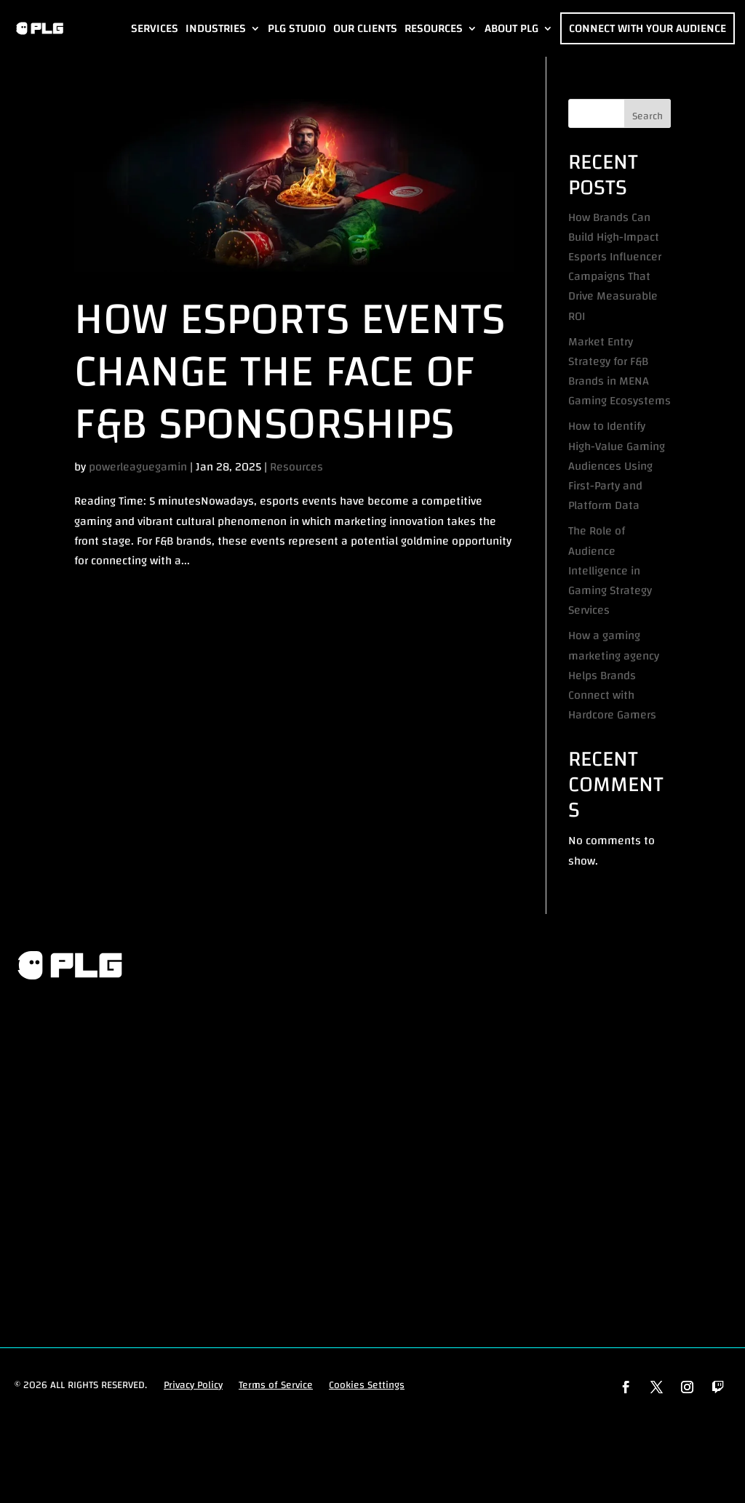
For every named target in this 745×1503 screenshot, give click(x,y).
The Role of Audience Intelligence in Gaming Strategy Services (610, 570)
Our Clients (365, 28)
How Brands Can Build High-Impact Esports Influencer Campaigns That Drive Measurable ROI (614, 267)
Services (154, 28)
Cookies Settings (367, 1386)
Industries (216, 28)
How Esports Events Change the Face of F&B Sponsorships (289, 371)
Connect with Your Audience (647, 28)
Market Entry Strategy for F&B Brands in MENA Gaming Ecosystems (619, 371)
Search (647, 116)
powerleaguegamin (138, 467)
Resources (434, 28)
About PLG (511, 28)
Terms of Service (276, 1386)
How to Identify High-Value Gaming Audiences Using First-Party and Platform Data (616, 465)
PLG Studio (297, 28)
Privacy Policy (193, 1386)
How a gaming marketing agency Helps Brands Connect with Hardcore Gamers (613, 675)
